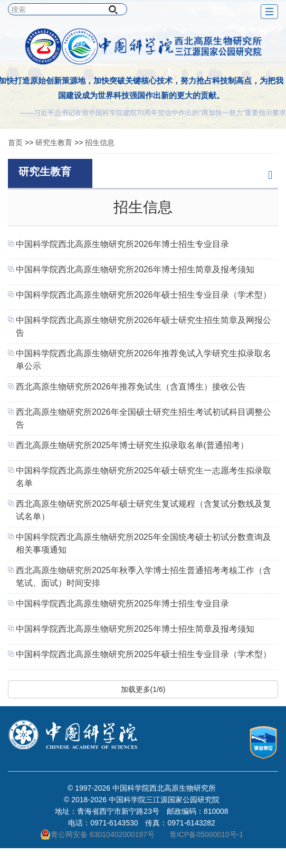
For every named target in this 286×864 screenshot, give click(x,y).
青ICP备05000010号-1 (206, 834)
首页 (15, 142)
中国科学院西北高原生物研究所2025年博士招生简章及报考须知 (135, 628)
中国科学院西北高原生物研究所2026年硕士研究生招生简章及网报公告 (143, 326)
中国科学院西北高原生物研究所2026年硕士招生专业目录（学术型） (143, 294)
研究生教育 (53, 142)
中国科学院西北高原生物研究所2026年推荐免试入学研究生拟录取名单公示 (143, 360)
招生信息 (100, 142)
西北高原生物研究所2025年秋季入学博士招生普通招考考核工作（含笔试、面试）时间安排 (143, 576)
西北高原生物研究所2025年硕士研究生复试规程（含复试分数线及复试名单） (143, 510)
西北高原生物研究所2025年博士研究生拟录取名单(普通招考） (132, 445)
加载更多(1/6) (143, 689)
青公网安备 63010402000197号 (97, 834)
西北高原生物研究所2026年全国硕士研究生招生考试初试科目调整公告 (143, 418)
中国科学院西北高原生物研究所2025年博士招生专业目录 (122, 603)
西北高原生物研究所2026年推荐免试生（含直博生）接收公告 (131, 386)
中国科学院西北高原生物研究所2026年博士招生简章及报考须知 (135, 269)
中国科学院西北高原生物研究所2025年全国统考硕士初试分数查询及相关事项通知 (143, 543)
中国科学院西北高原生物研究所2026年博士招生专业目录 (122, 244)
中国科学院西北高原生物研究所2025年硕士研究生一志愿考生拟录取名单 (143, 477)
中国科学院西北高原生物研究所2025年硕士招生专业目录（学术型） (143, 654)
